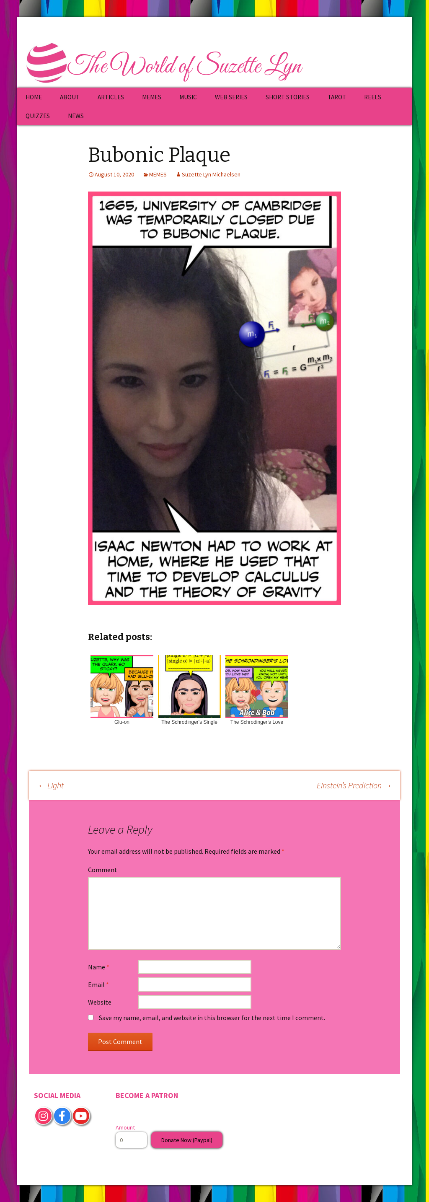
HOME (34, 97)
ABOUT (70, 97)
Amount (125, 1127)
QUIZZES (38, 116)
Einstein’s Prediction (354, 785)
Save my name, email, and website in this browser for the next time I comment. (212, 1017)
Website (99, 1002)
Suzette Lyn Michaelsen (211, 174)
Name (98, 967)
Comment (102, 869)
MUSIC (188, 97)
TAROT (337, 97)
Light (50, 785)
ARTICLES (111, 97)
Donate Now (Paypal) (186, 1140)
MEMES (151, 97)
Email (98, 984)
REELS (372, 97)
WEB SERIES (231, 97)
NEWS (76, 116)
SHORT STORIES (288, 97)
